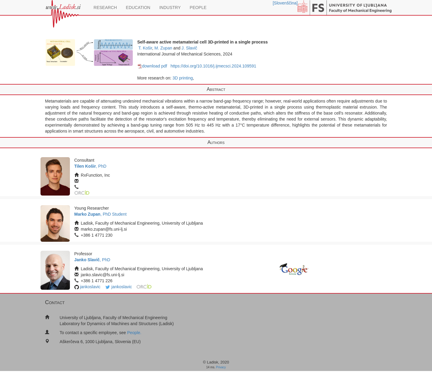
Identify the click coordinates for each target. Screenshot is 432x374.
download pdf (152, 66)
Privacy (221, 367)
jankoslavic (90, 286)
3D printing (182, 78)
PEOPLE (198, 7)
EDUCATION (138, 7)
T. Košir (145, 48)
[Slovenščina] (285, 3)
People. (134, 332)
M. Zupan (163, 48)
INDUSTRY (170, 7)
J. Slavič (189, 48)
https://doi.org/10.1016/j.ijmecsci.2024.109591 (213, 66)
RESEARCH (105, 7)
